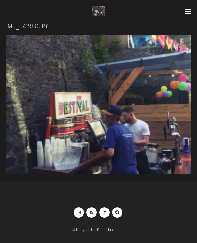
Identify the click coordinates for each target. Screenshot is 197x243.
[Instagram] (79, 212)
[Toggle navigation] (188, 11)
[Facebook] (117, 212)
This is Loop (116, 229)
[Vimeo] (91, 212)
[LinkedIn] (104, 212)
